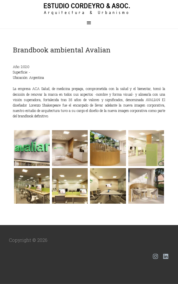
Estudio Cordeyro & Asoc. (89, 8)
